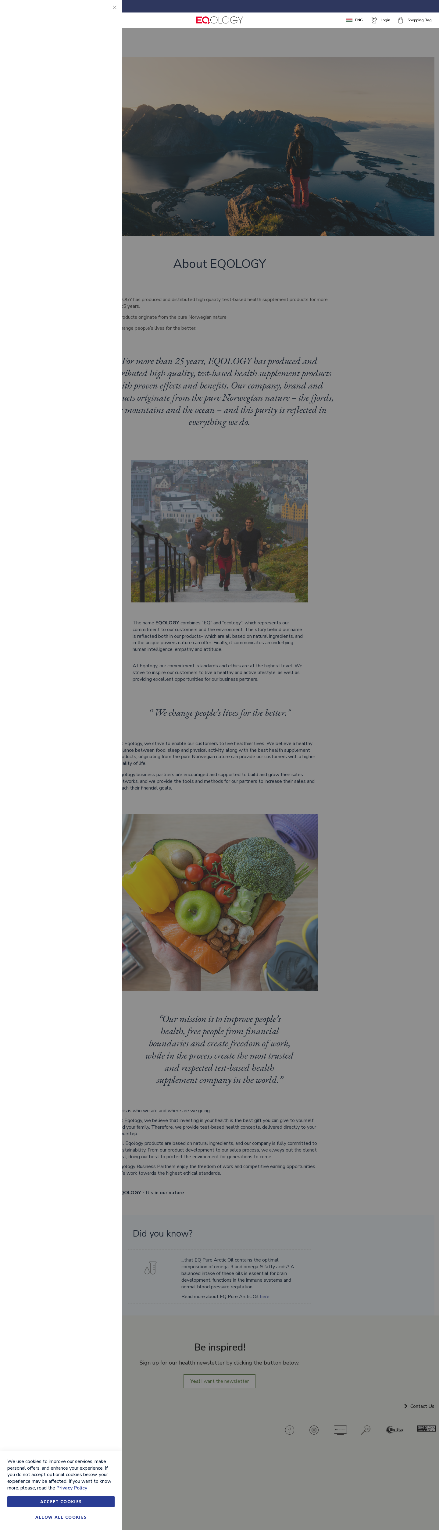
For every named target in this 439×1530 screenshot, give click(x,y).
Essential (105, 12)
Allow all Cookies (61, 1517)
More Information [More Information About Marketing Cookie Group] (97, 133)
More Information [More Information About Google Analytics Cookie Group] (97, 193)
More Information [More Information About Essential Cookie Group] (97, 53)
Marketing (105, 79)
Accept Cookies (61, 1501)
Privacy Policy (71, 1488)
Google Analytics (105, 159)
